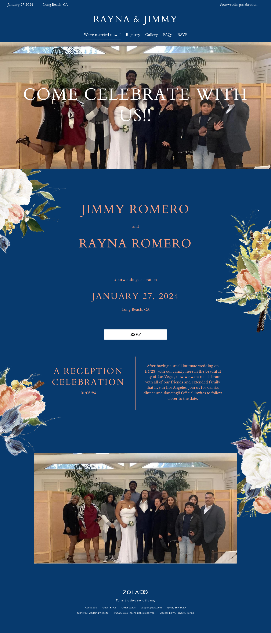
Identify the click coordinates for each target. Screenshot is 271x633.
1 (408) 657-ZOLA (176, 608)
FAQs (167, 35)
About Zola (91, 608)
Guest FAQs (109, 608)
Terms (190, 613)
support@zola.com (151, 608)
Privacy (181, 613)
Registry (133, 35)
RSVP (182, 35)
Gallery (151, 35)
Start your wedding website (93, 613)
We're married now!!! (102, 35)
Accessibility (167, 613)
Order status (129, 608)
